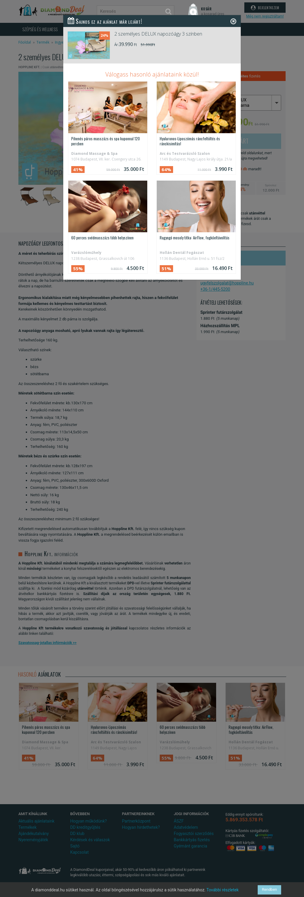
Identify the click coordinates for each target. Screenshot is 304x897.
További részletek (222, 890)
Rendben (269, 890)
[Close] (233, 21)
